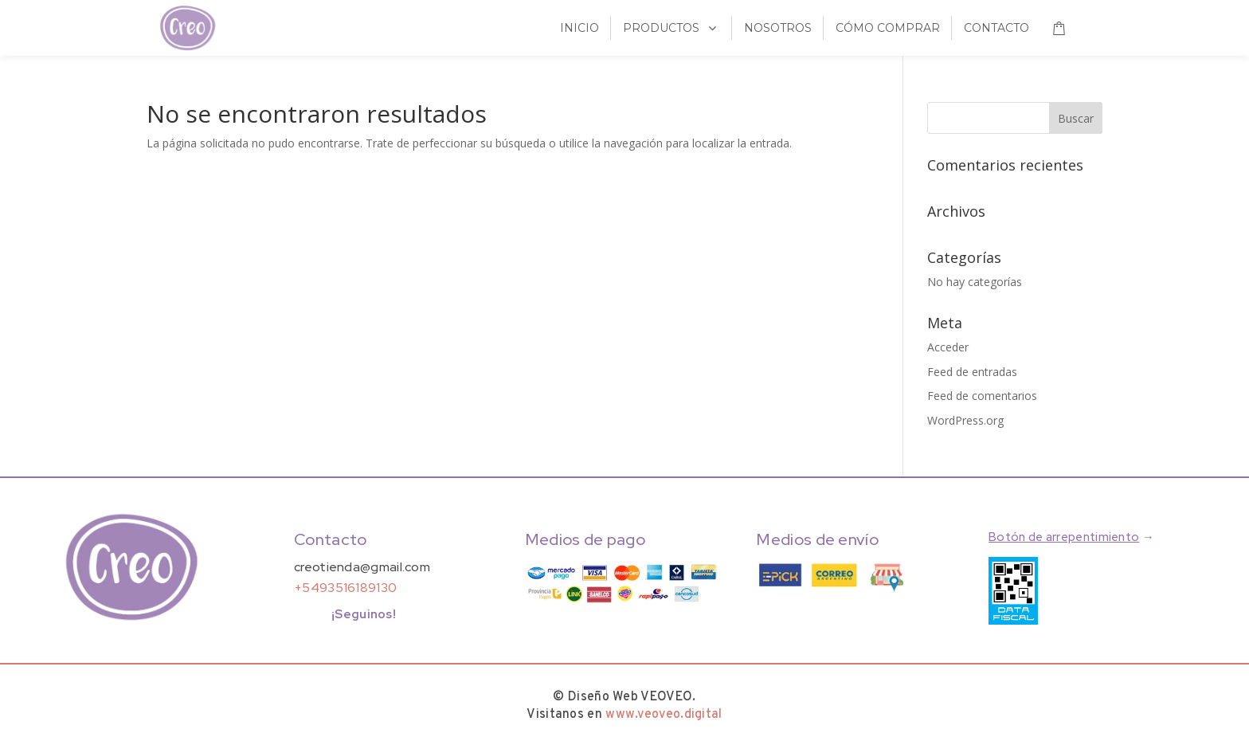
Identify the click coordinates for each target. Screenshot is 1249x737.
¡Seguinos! (363, 614)
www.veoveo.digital (663, 715)
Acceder (948, 347)
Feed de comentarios (982, 395)
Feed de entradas (972, 371)
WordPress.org (965, 420)
